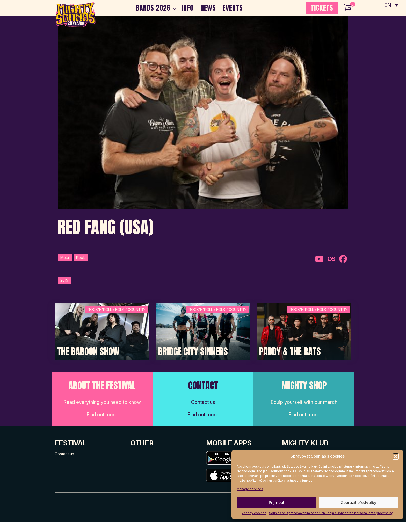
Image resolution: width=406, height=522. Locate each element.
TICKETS (322, 8)
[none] (391, 5)
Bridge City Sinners (193, 352)
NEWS (208, 8)
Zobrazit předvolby (358, 502)
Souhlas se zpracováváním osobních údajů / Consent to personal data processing (331, 513)
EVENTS (233, 8)
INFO (188, 8)
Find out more (102, 415)
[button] (395, 456)
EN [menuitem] (388, 5)
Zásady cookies (254, 513)
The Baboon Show (88, 352)
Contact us (64, 453)
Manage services (250, 489)
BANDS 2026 (153, 8)
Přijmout (276, 502)
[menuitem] (391, 5)
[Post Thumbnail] (102, 331)
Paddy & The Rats (290, 352)
